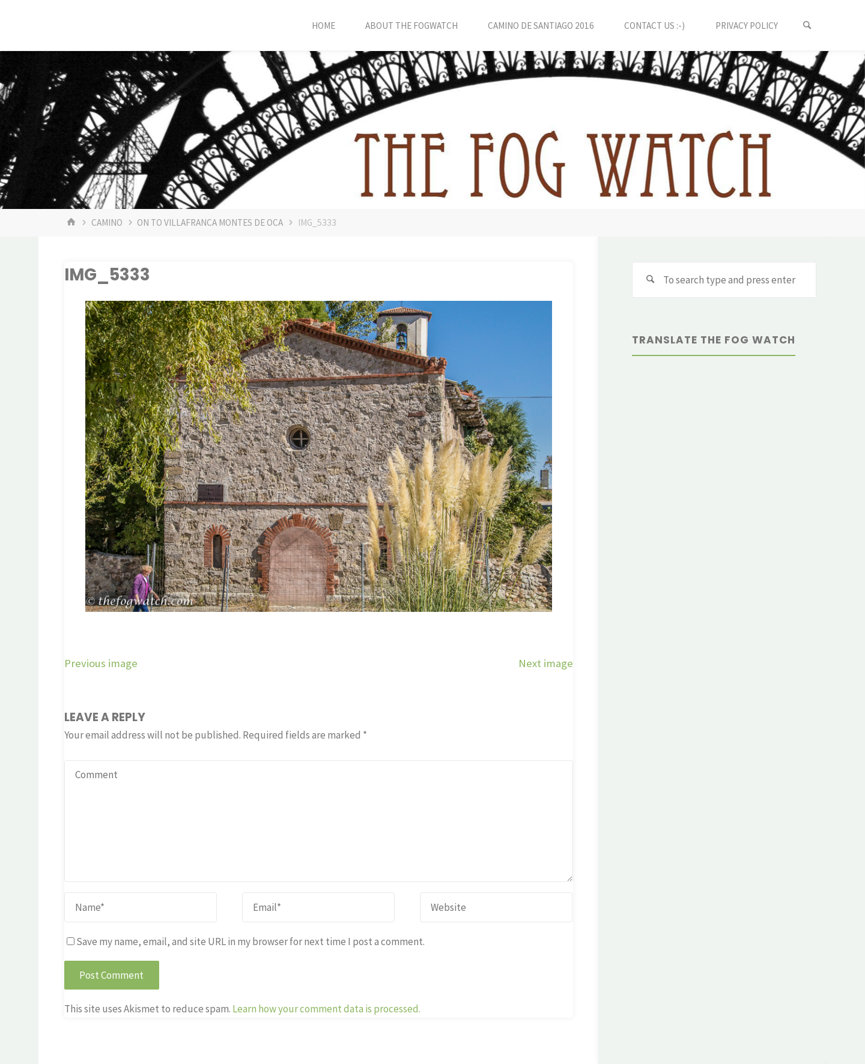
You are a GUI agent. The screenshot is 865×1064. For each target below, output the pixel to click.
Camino (107, 222)
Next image (545, 663)
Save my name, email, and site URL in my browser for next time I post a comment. (246, 941)
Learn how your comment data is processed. (326, 1008)
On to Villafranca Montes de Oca (210, 222)
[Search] (807, 25)
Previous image (101, 663)
